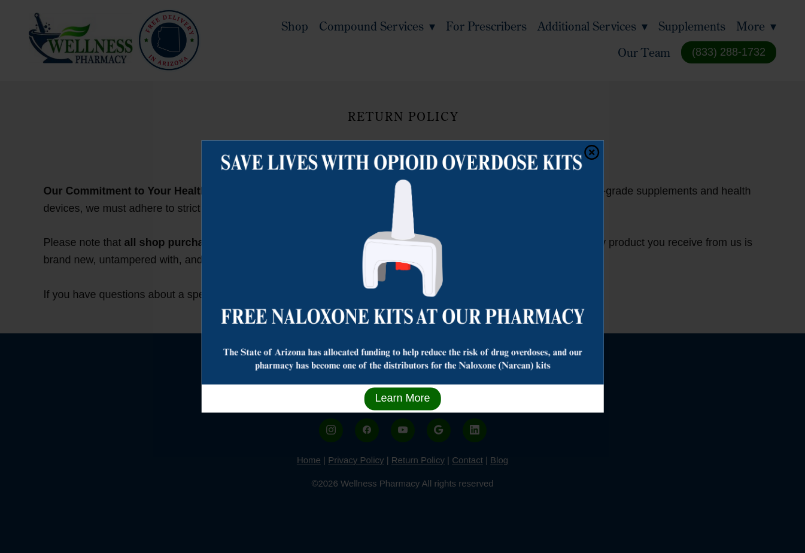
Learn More (402, 399)
